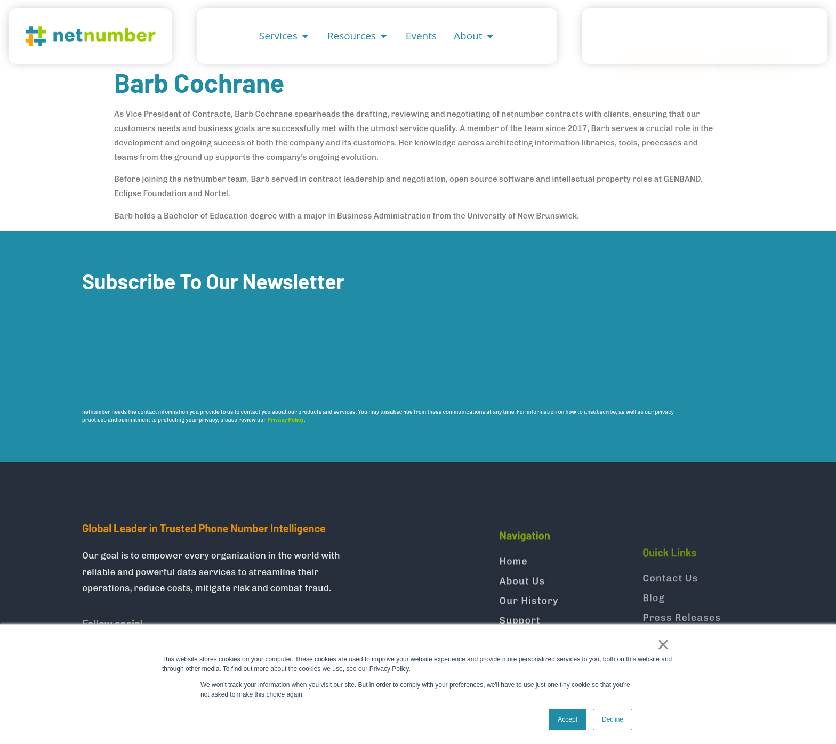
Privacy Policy (286, 429)
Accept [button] (567, 719)
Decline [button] (612, 719)
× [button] (663, 644)
